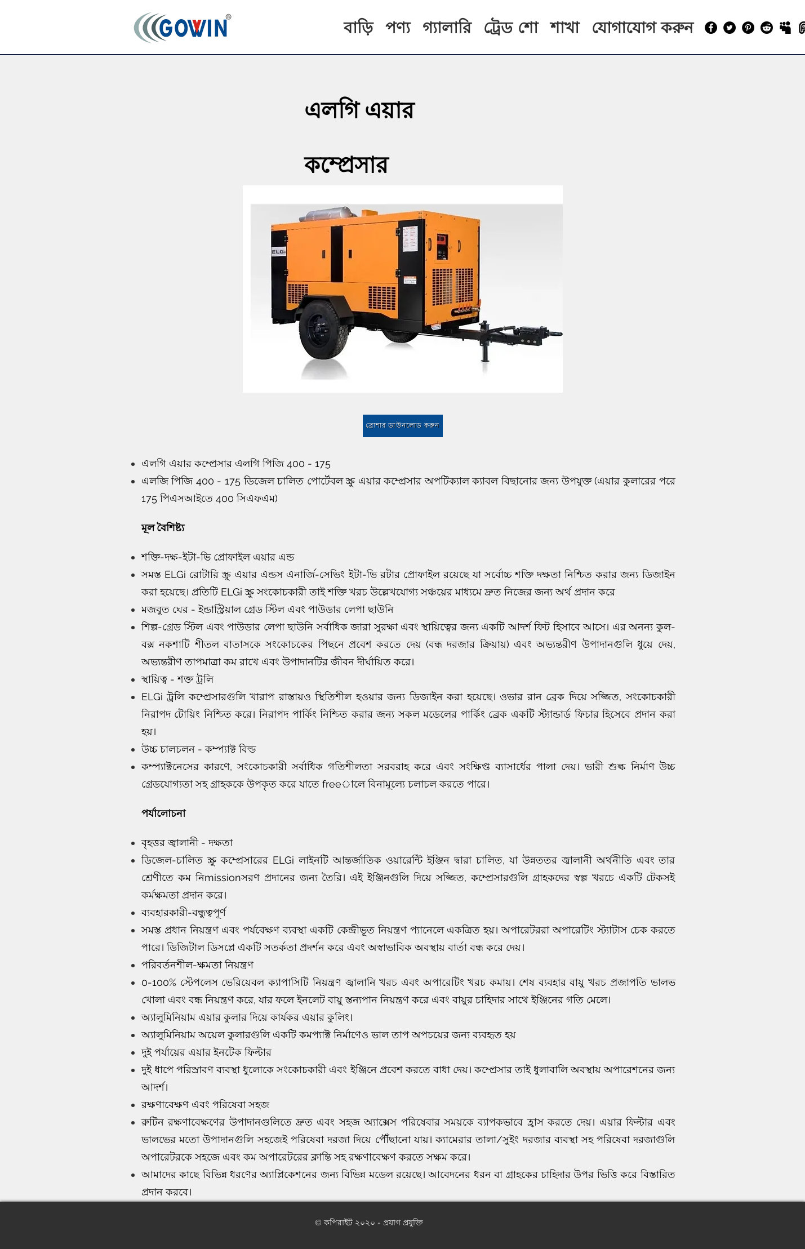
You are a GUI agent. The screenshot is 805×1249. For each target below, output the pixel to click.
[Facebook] (711, 27)
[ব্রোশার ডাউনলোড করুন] (403, 426)
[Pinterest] (748, 27)
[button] (403, 289)
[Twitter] (729, 27)
